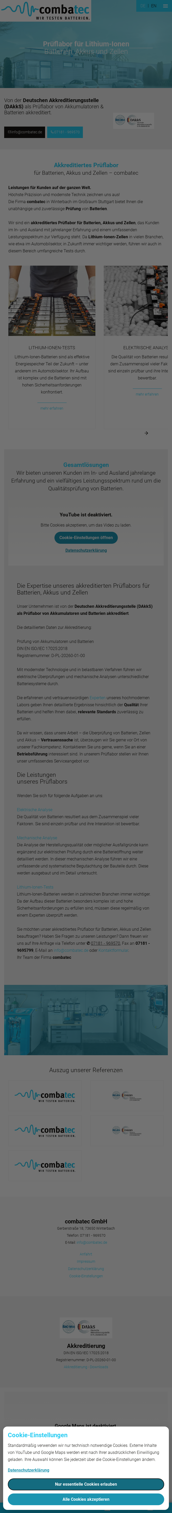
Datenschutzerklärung (28, 1470)
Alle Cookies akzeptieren (86, 1499)
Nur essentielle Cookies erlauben (86, 1484)
